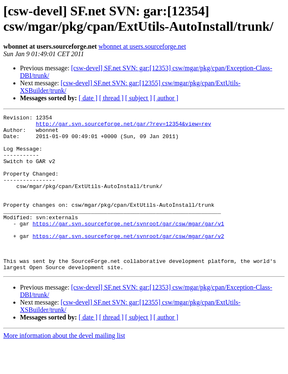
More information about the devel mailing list (64, 366)
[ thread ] (111, 98)
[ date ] (88, 98)
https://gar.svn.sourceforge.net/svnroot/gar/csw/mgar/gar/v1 (128, 246)
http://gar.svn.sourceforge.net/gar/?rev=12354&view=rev (123, 126)
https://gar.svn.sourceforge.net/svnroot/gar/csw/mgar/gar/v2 (128, 261)
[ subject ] (138, 98)
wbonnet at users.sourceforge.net (142, 46)
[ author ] (166, 98)
